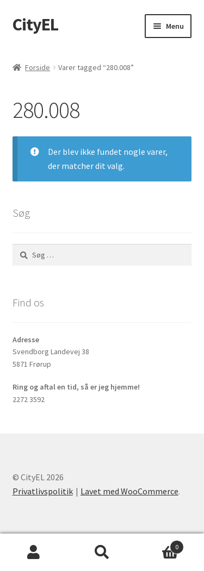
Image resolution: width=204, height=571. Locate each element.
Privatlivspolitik (43, 491)
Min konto (34, 552)
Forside (37, 67)
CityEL (35, 24)
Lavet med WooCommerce (129, 491)
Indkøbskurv (160, 544)
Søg (102, 552)
